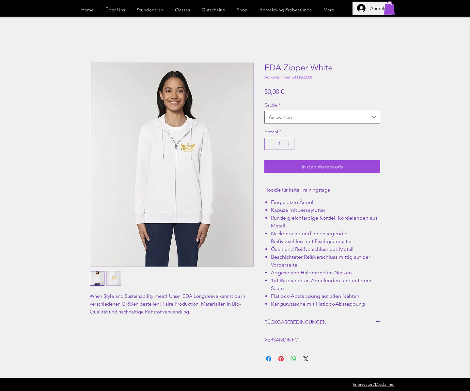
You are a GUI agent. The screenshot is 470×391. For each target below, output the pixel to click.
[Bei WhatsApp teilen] (293, 359)
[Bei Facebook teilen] (269, 359)
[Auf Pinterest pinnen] (281, 359)
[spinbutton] (279, 144)
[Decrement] (269, 144)
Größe (272, 105)
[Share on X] (306, 359)
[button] (389, 8)
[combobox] (322, 117)
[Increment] (289, 144)
